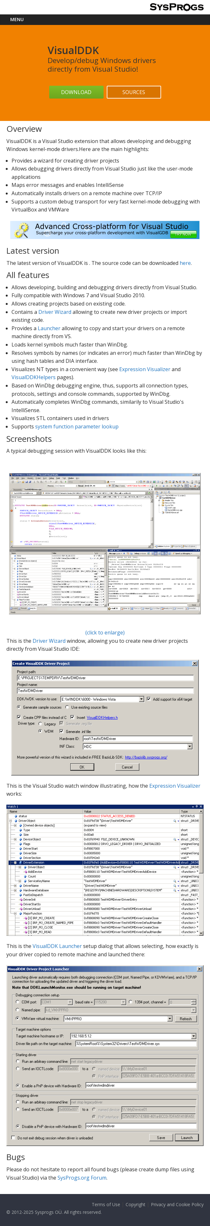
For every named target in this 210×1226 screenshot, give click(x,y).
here (185, 263)
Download (76, 92)
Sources (133, 92)
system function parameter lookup (77, 426)
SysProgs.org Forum (82, 1177)
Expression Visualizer (144, 369)
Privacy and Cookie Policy (177, 1204)
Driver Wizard (54, 311)
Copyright (135, 1204)
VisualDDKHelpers (34, 377)
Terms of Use (106, 1204)
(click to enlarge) (105, 554)
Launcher (49, 328)
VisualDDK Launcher (57, 946)
